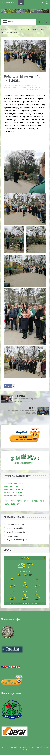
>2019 (36, 501)
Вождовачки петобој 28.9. (17, 540)
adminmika (16, 85)
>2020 (30, 501)
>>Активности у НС (12, 486)
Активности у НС (26, 87)
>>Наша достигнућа (13, 492)
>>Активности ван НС (13, 489)
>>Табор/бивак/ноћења (15, 495)
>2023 (12, 501)
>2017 (7, 504)
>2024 (6, 501)
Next (31, 407)
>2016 (13, 504)
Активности (15, 87)
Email (43, 90)
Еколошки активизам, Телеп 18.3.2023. (22, 411)
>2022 (18, 501)
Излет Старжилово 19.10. (16, 532)
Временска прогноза (25, 603)
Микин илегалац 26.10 (15, 528)
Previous (20, 396)
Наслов (37, 87)
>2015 (19, 504)
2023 (8, 87)
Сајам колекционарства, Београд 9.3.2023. (26, 400)
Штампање (32, 90)
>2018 (41, 501)
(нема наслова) (12, 536)
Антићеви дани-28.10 (15, 524)
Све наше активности (13, 483)
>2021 (24, 501)
